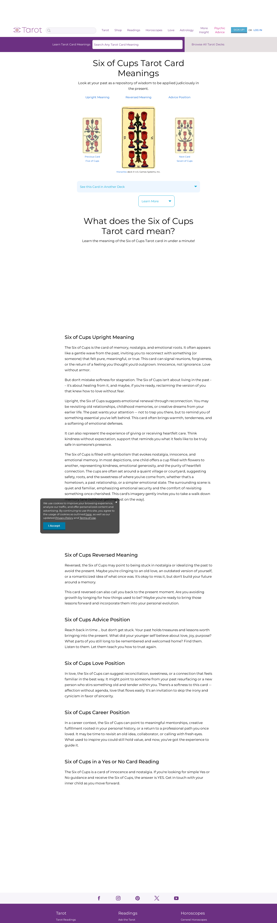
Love (171, 30)
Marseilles (122, 172)
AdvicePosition (179, 97)
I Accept (54, 525)
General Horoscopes (194, 919)
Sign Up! (239, 29)
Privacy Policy (64, 517)
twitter (156, 898)
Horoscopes (154, 30)
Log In (257, 30)
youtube (176, 898)
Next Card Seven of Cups (184, 156)
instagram (118, 898)
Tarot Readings (66, 919)
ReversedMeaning (138, 97)
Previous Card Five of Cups (92, 156)
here (89, 514)
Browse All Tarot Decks (208, 44)
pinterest (137, 898)
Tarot (105, 30)
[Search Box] (71, 31)
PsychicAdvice (219, 30)
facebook (98, 898)
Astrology (187, 30)
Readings (133, 30)
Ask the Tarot (126, 919)
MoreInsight (204, 30)
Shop (118, 30)
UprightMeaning (97, 97)
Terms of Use (88, 517)
